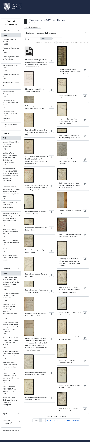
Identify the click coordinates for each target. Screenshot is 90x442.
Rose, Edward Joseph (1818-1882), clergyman (11, 242)
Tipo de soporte (10, 430)
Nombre (6, 268)
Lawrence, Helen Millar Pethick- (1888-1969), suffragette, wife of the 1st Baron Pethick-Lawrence (11, 328)
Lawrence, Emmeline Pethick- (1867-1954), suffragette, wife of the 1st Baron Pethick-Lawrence (11, 283)
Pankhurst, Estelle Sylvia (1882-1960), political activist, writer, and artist (11, 378)
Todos (5, 35)
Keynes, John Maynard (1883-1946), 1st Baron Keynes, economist (11, 354)
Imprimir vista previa (32, 39)
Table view (56, 39)
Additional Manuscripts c (11, 85)
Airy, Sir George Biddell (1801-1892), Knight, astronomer (11, 296)
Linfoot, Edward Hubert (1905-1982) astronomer (11, 145)
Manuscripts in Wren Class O (10, 67)
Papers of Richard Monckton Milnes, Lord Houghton (11, 103)
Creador (6, 133)
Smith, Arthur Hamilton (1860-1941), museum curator (11, 258)
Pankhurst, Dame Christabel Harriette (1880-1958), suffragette (10, 402)
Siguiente (75, 420)
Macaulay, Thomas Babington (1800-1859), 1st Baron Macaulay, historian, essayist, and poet (11, 193)
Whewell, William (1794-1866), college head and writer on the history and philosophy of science (11, 219)
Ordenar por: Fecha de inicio (44, 43)
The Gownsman (8, 250)
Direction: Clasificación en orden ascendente (72, 43)
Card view (46, 39)
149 (68, 420)
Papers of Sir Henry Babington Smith (9, 93)
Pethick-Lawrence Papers (9, 41)
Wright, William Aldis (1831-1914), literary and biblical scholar (11, 206)
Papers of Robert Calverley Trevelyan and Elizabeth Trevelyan (10, 116)
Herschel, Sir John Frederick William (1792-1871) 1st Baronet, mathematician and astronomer (10, 311)
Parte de (6, 30)
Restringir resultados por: (11, 22)
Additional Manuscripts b (11, 76)
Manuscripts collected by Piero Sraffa (11, 59)
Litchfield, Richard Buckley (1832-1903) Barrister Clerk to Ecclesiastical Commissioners (10, 159)
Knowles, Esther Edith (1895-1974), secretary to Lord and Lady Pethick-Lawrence (11, 342)
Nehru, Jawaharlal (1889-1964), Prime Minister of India (9, 390)
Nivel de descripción (8, 421)
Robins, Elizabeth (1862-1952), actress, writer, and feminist (10, 365)
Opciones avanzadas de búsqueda (40, 33)
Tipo (5, 413)
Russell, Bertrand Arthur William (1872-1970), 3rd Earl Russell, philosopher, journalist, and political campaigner (11, 175)
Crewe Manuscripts (10, 125)
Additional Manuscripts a (11, 50)
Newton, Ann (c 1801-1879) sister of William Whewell (10, 232)
